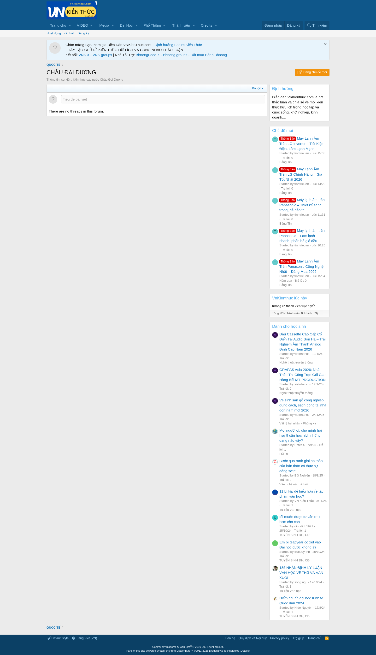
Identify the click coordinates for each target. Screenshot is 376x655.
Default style (58, 638)
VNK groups (102, 55)
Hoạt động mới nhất (60, 33)
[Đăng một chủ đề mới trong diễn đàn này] (163, 99)
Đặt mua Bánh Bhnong (209, 55)
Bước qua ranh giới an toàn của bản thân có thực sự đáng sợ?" (301, 466)
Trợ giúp (298, 638)
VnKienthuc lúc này (289, 298)
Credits (206, 25)
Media (104, 25)
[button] (70, 25)
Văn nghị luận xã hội (293, 484)
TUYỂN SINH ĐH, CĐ (294, 535)
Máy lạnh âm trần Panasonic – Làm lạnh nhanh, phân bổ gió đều (302, 235)
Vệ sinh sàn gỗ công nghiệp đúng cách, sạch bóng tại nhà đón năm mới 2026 (302, 405)
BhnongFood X (148, 55)
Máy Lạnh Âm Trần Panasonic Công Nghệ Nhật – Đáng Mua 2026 (301, 266)
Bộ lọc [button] (256, 88)
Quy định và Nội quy (253, 638)
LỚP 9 (283, 454)
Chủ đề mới (282, 130)
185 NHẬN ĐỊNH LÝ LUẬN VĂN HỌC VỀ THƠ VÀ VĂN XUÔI (301, 573)
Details (245, 650)
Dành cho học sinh (289, 326)
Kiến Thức (194, 45)
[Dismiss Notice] (325, 44)
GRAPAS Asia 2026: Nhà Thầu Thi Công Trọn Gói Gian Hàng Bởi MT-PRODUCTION (303, 375)
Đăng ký (83, 33)
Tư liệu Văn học (290, 510)
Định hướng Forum (169, 45)
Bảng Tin (285, 162)
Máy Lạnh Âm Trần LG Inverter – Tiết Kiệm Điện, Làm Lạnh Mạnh (301, 143)
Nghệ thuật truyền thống (296, 362)
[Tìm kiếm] (317, 25)
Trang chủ (58, 25)
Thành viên (181, 25)
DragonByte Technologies (224, 650)
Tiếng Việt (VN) (84, 638)
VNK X (84, 55)
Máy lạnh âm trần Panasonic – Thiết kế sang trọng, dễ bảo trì (302, 205)
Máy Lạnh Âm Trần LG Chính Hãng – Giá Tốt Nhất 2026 (300, 174)
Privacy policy (279, 638)
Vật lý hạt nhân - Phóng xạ (297, 423)
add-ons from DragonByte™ (176, 650)
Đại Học (126, 25)
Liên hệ (230, 638)
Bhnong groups (175, 55)
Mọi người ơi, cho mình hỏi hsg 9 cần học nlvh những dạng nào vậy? (300, 435)
